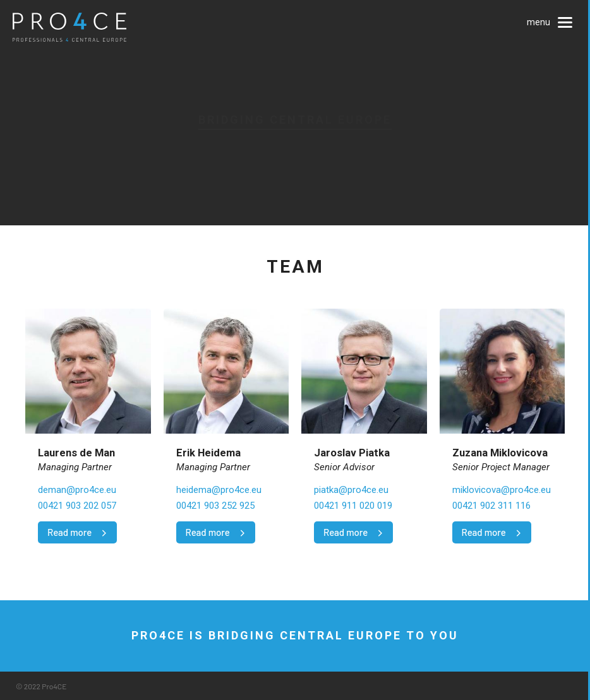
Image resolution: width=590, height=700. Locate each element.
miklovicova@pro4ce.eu (501, 489)
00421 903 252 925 (215, 505)
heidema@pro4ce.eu (219, 489)
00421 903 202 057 (77, 505)
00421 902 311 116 (491, 505)
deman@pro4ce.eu (77, 489)
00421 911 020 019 (353, 505)
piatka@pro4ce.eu (351, 489)
